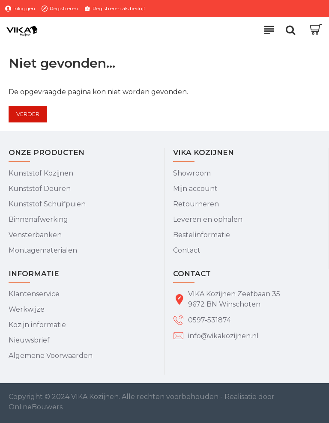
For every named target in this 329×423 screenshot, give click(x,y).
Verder (27, 113)
